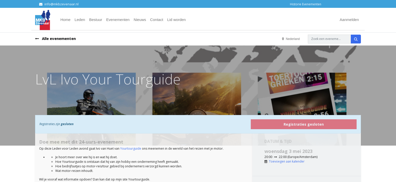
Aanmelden (349, 19)
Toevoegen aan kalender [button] (287, 161)
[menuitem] (65, 20)
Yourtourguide (130, 148)
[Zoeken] (356, 39)
